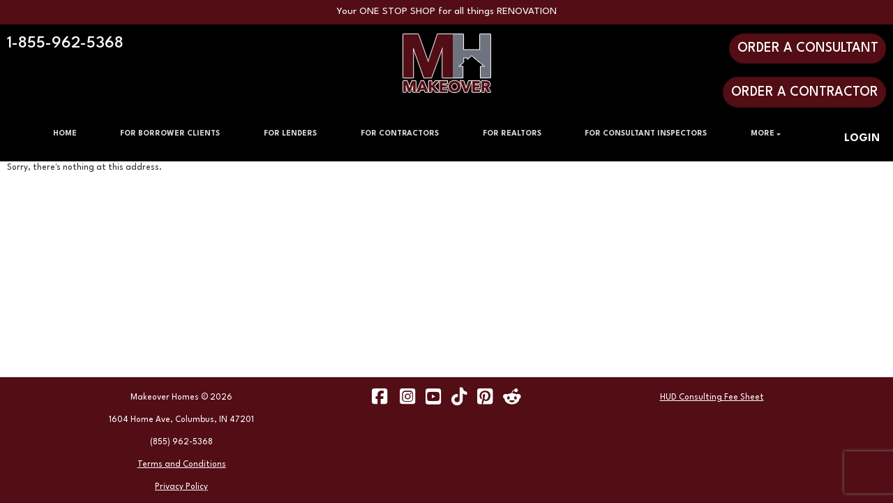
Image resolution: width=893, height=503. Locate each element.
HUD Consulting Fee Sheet (712, 397)
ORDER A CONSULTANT (807, 48)
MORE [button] (762, 134)
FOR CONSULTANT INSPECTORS (646, 134)
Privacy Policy (181, 487)
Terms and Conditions (181, 464)
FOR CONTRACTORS (400, 134)
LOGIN (862, 138)
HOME (65, 134)
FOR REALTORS (512, 134)
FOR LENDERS (290, 134)
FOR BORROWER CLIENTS (170, 134)
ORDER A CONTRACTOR (804, 92)
